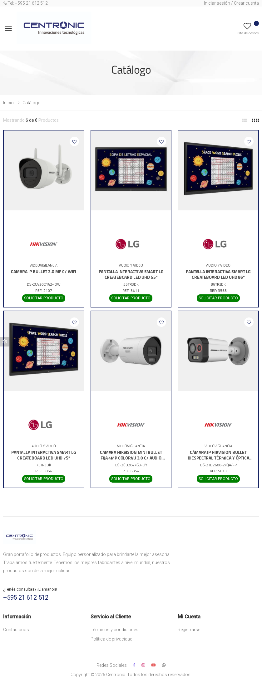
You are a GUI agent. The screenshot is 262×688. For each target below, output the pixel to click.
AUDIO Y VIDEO (131, 266)
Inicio (8, 102)
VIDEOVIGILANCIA (43, 266)
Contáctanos (16, 629)
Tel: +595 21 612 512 (25, 3)
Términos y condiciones (114, 629)
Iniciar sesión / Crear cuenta (231, 3)
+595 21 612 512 (25, 597)
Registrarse (189, 629)
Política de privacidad (111, 638)
